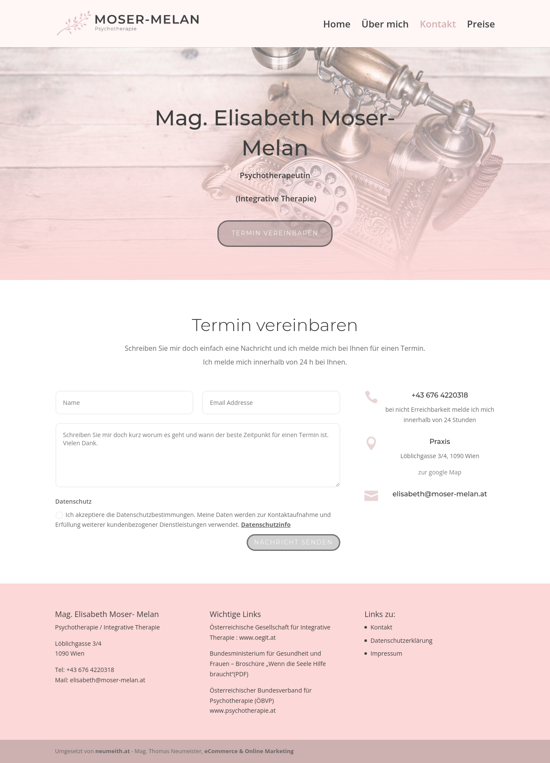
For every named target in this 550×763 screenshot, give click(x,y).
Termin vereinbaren (275, 233)
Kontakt (438, 25)
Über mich (385, 25)
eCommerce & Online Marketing (249, 751)
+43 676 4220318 (440, 395)
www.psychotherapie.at (243, 710)
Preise (481, 25)
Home (337, 25)
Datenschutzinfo (265, 524)
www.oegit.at (257, 637)
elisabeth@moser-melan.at (440, 494)
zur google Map (439, 472)
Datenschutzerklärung (401, 640)
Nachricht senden (293, 542)
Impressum (386, 653)
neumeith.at (112, 751)
